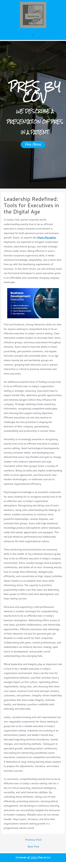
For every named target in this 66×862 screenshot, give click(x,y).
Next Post (33, 846)
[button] (33, 35)
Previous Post (33, 839)
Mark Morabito (46, 237)
